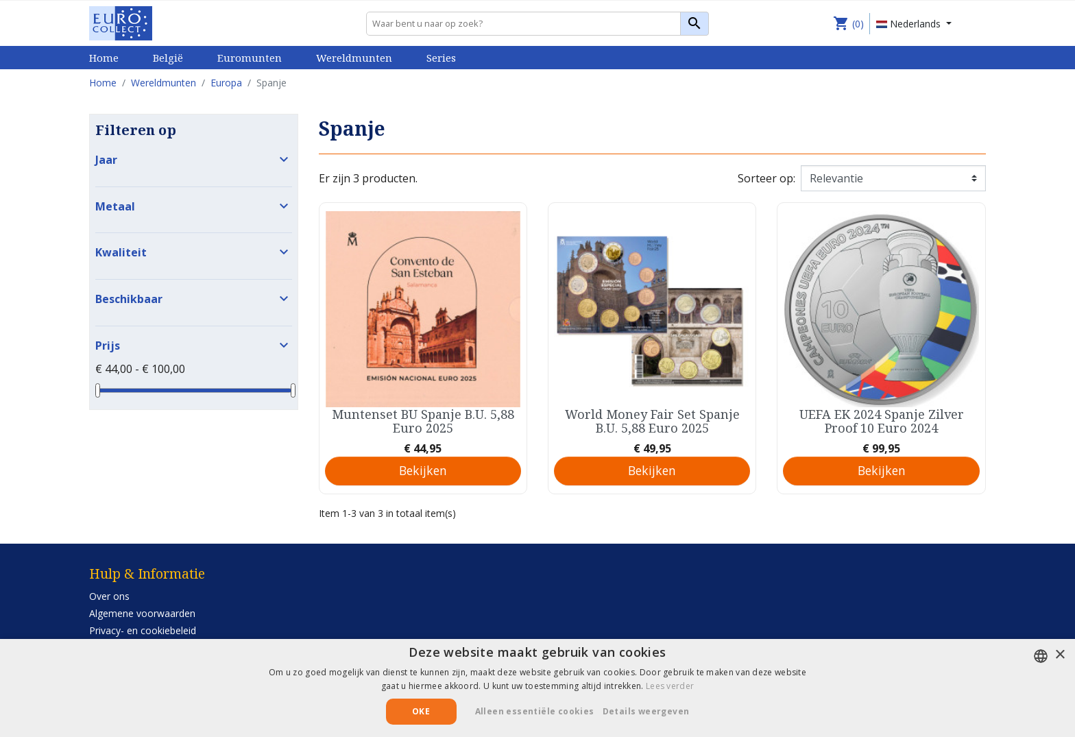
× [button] (1059, 655)
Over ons (109, 596)
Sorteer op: (766, 178)
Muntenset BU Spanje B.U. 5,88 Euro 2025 (423, 421)
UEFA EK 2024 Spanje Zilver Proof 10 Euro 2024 (881, 421)
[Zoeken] (537, 24)
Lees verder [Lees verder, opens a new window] (670, 686)
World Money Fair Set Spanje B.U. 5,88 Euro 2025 (652, 421)
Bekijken (423, 470)
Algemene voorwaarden (142, 613)
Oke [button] (421, 711)
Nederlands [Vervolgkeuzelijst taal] (909, 23)
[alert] (537, 688)
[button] (651, 711)
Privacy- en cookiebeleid (142, 630)
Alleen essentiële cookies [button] (534, 711)
